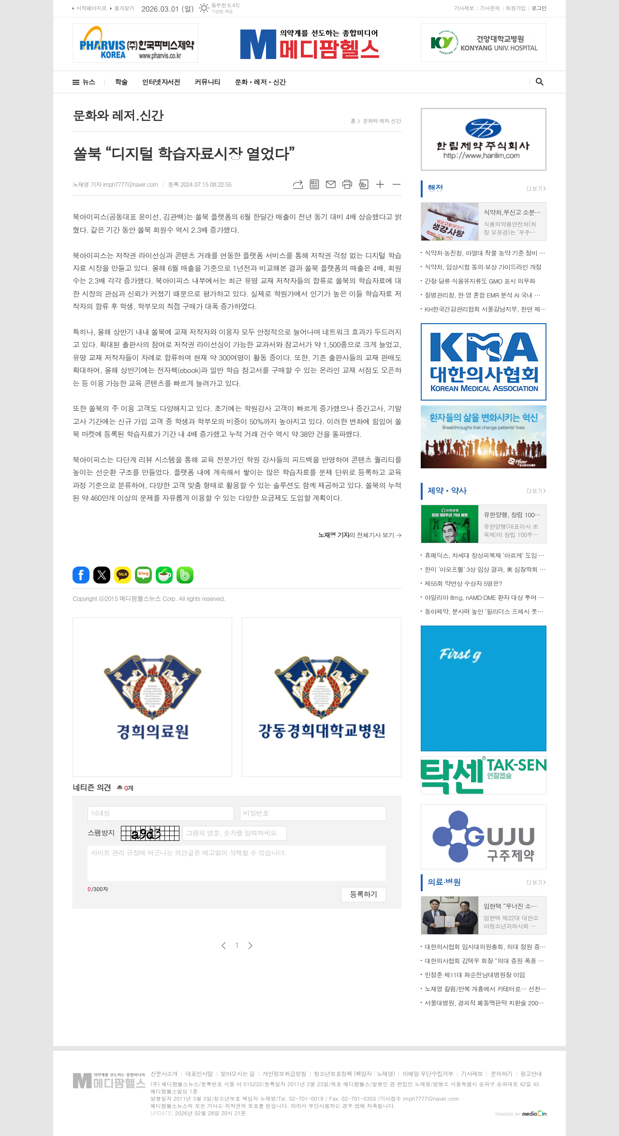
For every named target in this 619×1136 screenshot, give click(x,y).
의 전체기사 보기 (356, 534)
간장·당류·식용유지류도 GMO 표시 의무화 (480, 280)
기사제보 (464, 8)
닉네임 (100, 812)
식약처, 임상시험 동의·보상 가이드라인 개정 (483, 266)
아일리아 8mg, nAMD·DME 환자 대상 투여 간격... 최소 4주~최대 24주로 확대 (485, 597)
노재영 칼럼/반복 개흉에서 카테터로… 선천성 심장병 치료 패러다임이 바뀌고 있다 (485, 988)
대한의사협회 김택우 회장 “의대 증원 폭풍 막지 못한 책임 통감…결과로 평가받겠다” (485, 960)
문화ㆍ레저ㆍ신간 (260, 82)
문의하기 (501, 1073)
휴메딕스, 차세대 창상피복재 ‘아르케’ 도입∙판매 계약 (485, 555)
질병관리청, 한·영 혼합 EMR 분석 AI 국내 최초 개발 (485, 294)
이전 (223, 945)
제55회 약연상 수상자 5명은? (463, 583)
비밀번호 (256, 812)
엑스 (101, 575)
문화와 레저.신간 (382, 120)
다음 (250, 945)
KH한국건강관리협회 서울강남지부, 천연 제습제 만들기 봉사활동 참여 (485, 309)
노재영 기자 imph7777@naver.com (115, 184)
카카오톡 (122, 575)
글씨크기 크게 (380, 184)
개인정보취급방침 (284, 1073)
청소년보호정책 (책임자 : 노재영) (354, 1073)
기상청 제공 (222, 11)
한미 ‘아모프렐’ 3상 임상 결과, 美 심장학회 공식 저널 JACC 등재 (485, 569)
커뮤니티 (208, 82)
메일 (331, 184)
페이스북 (81, 575)
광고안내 (531, 1073)
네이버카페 (164, 575)
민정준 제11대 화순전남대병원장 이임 (475, 974)
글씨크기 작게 (396, 184)
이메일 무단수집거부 (427, 1073)
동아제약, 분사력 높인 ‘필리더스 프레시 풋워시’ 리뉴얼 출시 (485, 611)
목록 (314, 184)
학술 (121, 82)
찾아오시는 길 (238, 1073)
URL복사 (298, 184)
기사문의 (490, 8)
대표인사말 (198, 1073)
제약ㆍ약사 (446, 490)
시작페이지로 (91, 8)
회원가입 (516, 8)
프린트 (347, 184)
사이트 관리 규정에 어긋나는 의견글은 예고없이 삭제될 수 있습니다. (188, 852)
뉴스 (88, 82)
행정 (435, 188)
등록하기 (363, 894)
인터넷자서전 (161, 82)
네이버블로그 (143, 575)
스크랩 (363, 184)
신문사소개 (163, 1073)
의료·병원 (444, 882)
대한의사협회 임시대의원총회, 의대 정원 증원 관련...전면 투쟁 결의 (485, 946)
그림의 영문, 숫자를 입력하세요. (232, 832)
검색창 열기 (537, 81)
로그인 (538, 8)
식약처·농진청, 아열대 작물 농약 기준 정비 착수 (485, 252)
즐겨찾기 (124, 8)
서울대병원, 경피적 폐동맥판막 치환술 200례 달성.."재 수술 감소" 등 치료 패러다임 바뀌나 (485, 1002)
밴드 (185, 575)
